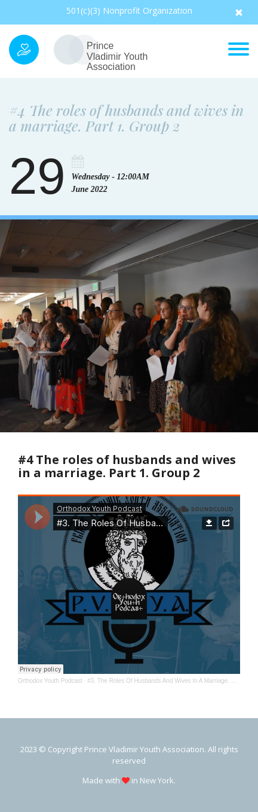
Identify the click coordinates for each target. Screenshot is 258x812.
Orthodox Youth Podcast (50, 680)
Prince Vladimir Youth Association (117, 56)
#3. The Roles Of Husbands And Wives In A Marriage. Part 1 (167, 680)
